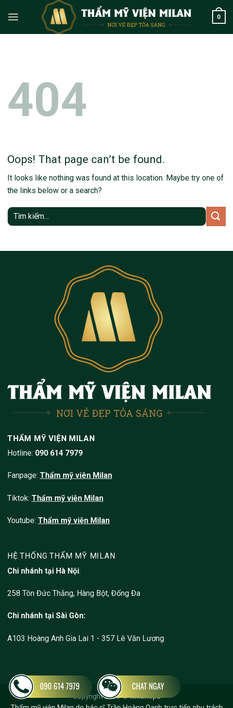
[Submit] (216, 216)
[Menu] (13, 17)
